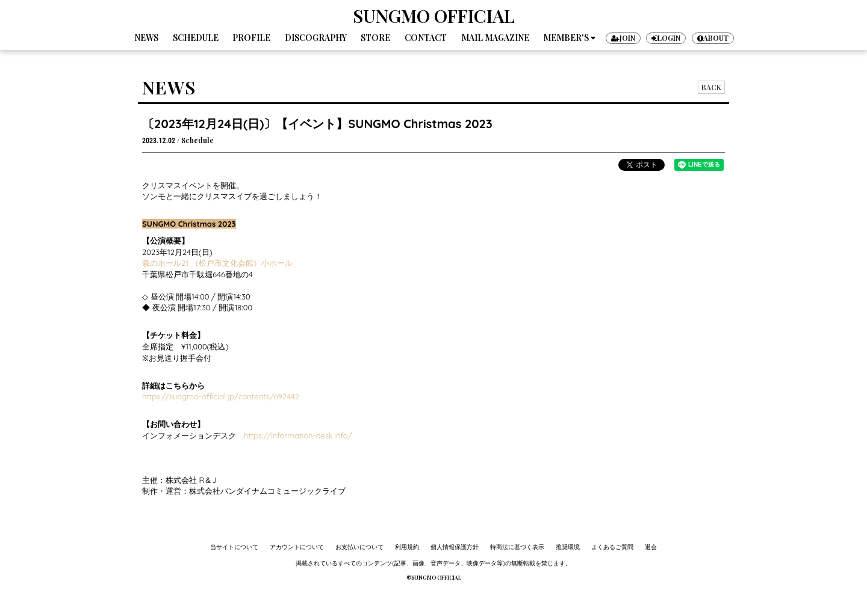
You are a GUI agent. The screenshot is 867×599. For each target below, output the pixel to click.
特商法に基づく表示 (517, 547)
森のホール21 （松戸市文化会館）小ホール (217, 263)
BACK (711, 87)
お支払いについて (359, 547)
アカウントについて (297, 547)
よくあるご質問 (612, 547)
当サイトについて (234, 547)
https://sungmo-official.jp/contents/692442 (220, 396)
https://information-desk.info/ (298, 435)
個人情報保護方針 (454, 547)
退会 (651, 547)
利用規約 (407, 547)
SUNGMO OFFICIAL (434, 16)
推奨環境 (568, 547)
